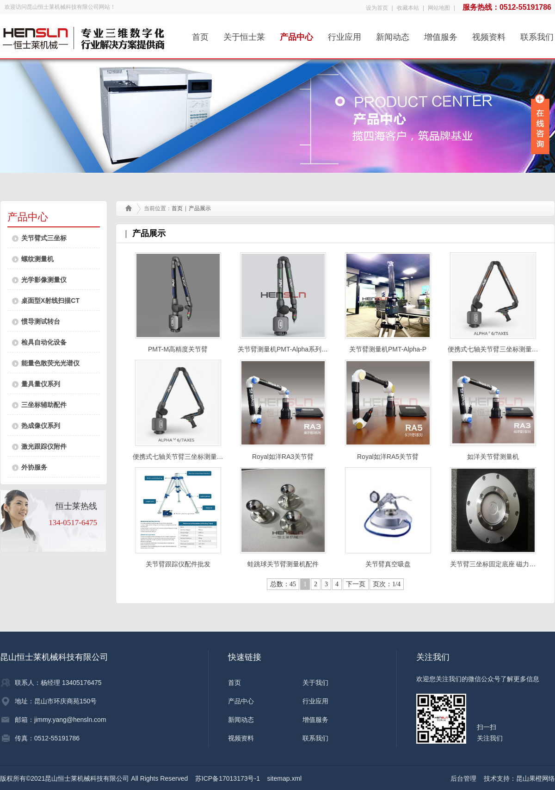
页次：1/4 (387, 584)
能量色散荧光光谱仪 (50, 363)
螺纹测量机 (37, 259)
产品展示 (200, 208)
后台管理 (463, 778)
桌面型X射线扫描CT (50, 300)
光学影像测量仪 (44, 279)
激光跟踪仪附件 (44, 446)
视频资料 (489, 34)
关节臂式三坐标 (44, 238)
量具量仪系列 (40, 384)
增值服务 (440, 34)
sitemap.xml (284, 778)
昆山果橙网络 (535, 778)
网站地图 (439, 8)
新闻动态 (392, 34)
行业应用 (344, 34)
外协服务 (34, 467)
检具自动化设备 (44, 342)
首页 (200, 34)
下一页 (355, 584)
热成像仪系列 (40, 425)
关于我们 (315, 682)
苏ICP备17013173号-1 (227, 778)
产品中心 (296, 34)
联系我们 (537, 34)
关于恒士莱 (244, 34)
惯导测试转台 (40, 321)
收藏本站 (408, 8)
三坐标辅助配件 (44, 404)
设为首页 (377, 8)
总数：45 (283, 584)
